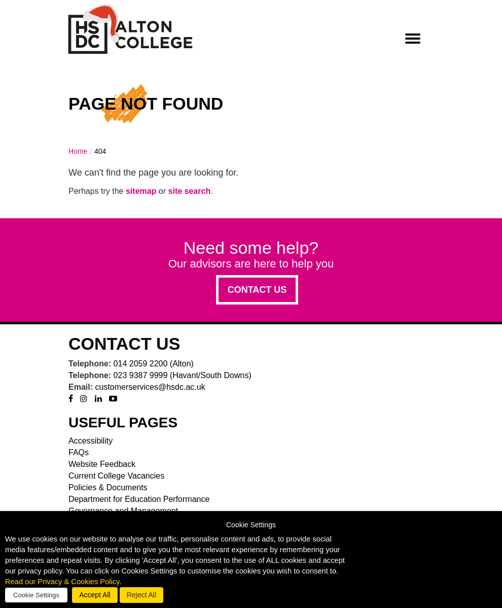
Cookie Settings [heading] (251, 525)
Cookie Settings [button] (36, 595)
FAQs (78, 452)
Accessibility (90, 440)
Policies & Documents (108, 487)
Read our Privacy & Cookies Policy (62, 582)
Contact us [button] (257, 290)
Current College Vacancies (116, 475)
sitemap (141, 191)
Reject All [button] (141, 595)
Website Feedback (101, 464)
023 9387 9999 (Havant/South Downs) (183, 375)
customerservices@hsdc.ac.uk (150, 387)
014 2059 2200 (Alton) (154, 363)
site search (189, 191)
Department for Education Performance (138, 499)
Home (77, 151)
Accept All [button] (94, 595)
